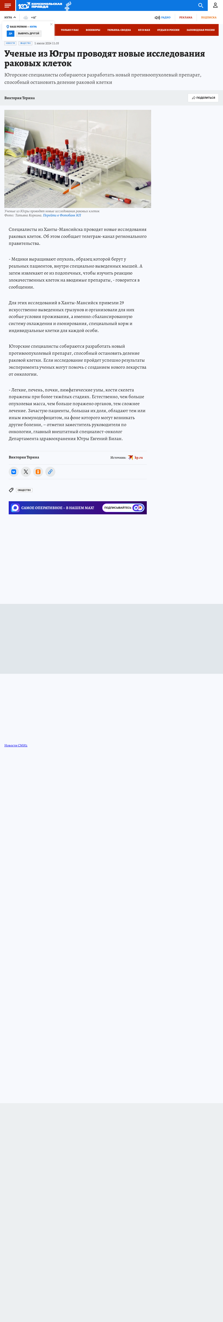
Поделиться (203, 97)
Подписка (208, 17)
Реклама (185, 17)
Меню (5, 5)
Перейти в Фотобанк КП (62, 215)
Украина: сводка (119, 30)
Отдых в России (168, 30)
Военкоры (93, 30)
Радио (166, 17)
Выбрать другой (28, 33)
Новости (10, 43)
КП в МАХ (144, 30)
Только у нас (70, 30)
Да (10, 33)
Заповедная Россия (201, 30)
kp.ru (139, 457)
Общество (25, 43)
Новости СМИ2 (15, 745)
